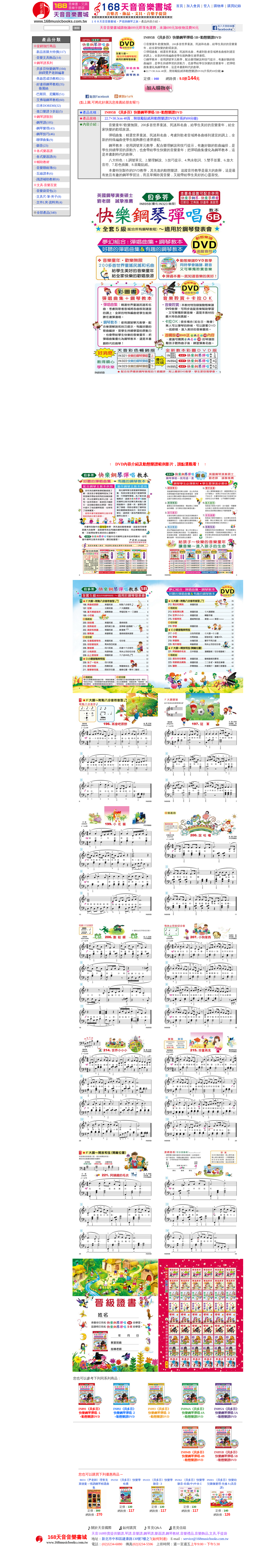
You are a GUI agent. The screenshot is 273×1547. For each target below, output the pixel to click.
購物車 (219, 6)
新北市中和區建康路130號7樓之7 (134, 1539)
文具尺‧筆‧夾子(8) (48, 196)
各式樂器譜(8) (46, 156)
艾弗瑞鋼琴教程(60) (50, 100)
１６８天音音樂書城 (103, 21)
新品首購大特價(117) (51, 52)
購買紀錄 (234, 6)
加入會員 (193, 6)
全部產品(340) (47, 212)
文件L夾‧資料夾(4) (49, 202)
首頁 (179, 6)
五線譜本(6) (44, 173)
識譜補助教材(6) (48, 179)
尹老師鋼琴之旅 (128, 21)
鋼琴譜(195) (44, 122)
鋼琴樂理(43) (45, 128)
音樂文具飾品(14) (48, 57)
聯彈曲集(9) (44, 140)
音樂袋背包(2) (46, 191)
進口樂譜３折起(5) (49, 111)
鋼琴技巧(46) (45, 134)
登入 (206, 6)
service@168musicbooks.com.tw (206, 1539)
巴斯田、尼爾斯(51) (50, 94)
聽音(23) (42, 145)
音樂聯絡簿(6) (46, 167)
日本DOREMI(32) (48, 105)
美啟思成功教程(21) (50, 78)
